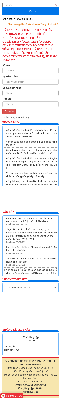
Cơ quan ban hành (11, 88)
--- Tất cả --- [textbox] (9, 93)
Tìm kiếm (9, 111)
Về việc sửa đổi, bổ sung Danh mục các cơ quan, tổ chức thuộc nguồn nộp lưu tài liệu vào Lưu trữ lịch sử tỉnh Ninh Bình (31, 273)
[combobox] (30, 93)
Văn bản (8, 212)
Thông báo (10, 122)
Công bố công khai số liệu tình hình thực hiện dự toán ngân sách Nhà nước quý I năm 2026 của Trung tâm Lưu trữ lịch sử (31, 133)
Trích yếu (6, 99)
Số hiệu (6, 65)
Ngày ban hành (10, 76)
